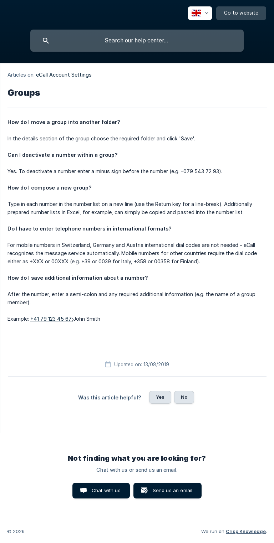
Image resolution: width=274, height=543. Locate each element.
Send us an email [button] (172, 490)
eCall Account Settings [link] (64, 75)
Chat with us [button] (106, 490)
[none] (200, 13)
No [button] (184, 397)
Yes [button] (160, 397)
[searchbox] (137, 41)
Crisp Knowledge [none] (246, 531)
